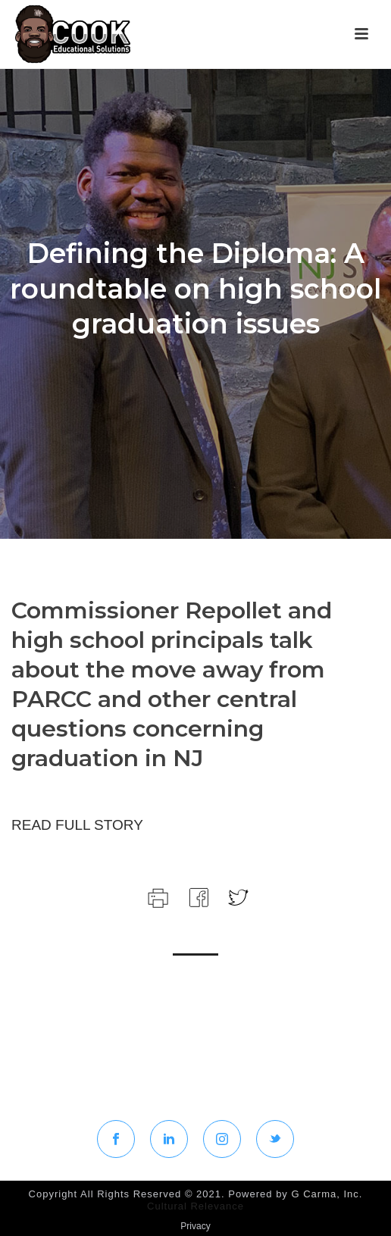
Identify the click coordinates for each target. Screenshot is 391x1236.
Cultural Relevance (195, 1206)
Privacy (195, 1226)
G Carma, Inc (324, 1194)
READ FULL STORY (77, 825)
